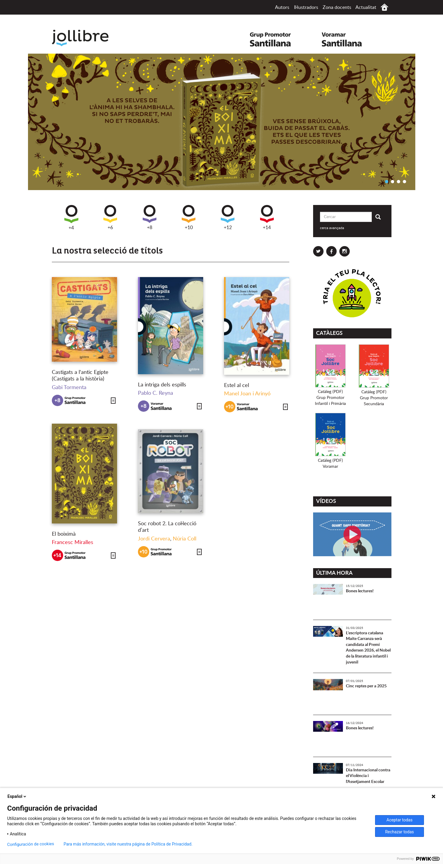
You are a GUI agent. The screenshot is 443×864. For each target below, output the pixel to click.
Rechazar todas (399, 831)
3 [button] (399, 181)
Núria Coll (184, 539)
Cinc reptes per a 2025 (366, 686)
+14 (267, 217)
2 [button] (393, 181)
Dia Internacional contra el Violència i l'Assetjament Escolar (368, 776)
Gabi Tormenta (69, 387)
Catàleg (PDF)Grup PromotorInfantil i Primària (330, 398)
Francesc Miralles (72, 542)
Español (17, 796)
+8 (149, 217)
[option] (221, 122)
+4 (71, 217)
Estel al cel (236, 385)
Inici (384, 7)
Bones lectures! (360, 591)
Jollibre (85, 38)
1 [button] (387, 181)
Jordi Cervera (154, 539)
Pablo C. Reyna (155, 393)
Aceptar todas (399, 820)
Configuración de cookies (30, 844)
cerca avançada (332, 228)
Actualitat (365, 7)
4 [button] (405, 181)
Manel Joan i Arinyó (247, 394)
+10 (188, 217)
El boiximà (64, 534)
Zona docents (337, 7)
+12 (227, 217)
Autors (282, 7)
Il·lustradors (306, 7)
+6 (110, 217)
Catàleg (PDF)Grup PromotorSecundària (374, 398)
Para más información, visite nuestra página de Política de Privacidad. (127, 844)
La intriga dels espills (162, 385)
